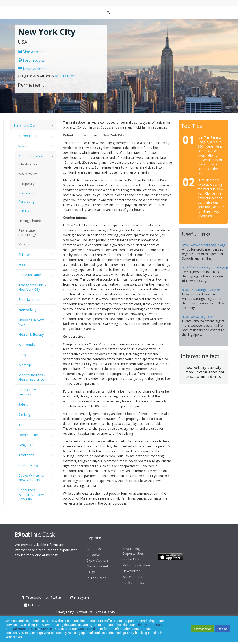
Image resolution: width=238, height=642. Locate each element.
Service (46, 629)
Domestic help (29, 434)
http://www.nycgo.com (198, 316)
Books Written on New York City (31, 477)
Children (24, 254)
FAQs (91, 572)
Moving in (25, 244)
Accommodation (30, 156)
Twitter (56, 597)
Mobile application (136, 565)
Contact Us (130, 559)
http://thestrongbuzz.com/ (201, 290)
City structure (28, 164)
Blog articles (30, 51)
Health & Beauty (31, 334)
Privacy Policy (65, 612)
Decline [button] (222, 629)
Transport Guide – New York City (32, 287)
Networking (27, 309)
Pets (22, 354)
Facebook (33, 597)
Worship (24, 365)
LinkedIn (32, 605)
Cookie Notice (88, 629)
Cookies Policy (133, 582)
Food (22, 264)
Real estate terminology (27, 232)
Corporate (94, 554)
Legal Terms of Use (23, 629)
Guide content (97, 566)
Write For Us (132, 576)
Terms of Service (105, 612)
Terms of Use (84, 612)
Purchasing (26, 201)
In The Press (96, 577)
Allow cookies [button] (202, 629)
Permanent (26, 193)
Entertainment (29, 299)
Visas (22, 146)
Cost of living (28, 465)
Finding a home (29, 221)
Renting (23, 211)
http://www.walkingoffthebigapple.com (210, 267)
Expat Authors (97, 560)
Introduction (27, 135)
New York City (25, 125)
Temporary (26, 183)
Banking (24, 414)
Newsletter (131, 571)
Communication (30, 274)
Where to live (27, 174)
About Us (94, 548)
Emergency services (27, 391)
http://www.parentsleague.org (203, 245)
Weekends (26, 344)
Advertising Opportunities (133, 551)
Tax (21, 424)
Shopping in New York (31, 322)
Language (25, 444)
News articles (31, 68)
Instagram (79, 597)
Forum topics (31, 60)
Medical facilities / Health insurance (31, 377)
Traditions (26, 455)
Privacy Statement (149, 625)
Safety (23, 404)
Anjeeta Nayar (65, 76)
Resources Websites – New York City (31, 494)
